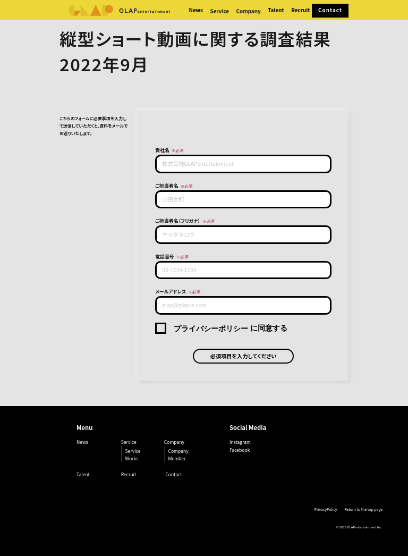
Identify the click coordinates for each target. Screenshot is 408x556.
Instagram (240, 442)
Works (131, 458)
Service (132, 451)
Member (176, 458)
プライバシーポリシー (211, 328)
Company (178, 451)
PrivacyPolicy (325, 509)
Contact (330, 10)
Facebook (240, 450)
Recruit (300, 10)
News (196, 10)
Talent (276, 10)
